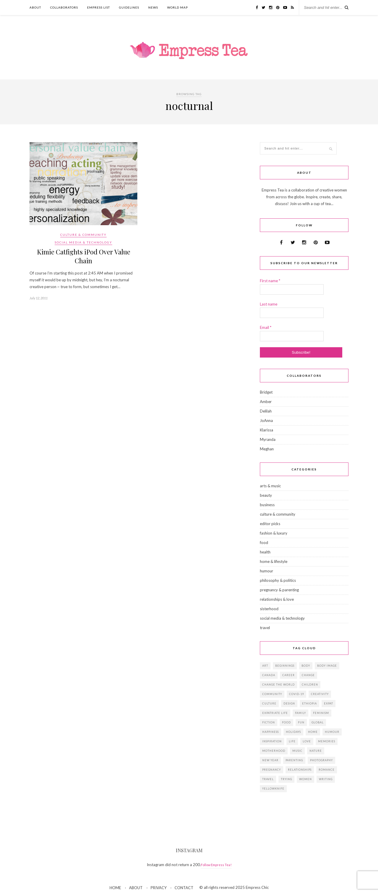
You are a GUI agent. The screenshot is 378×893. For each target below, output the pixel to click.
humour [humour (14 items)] (332, 731)
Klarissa (266, 430)
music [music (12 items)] (297, 750)
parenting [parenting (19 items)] (294, 760)
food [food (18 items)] (286, 722)
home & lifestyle (273, 561)
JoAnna (266, 420)
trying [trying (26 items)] (286, 779)
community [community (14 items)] (272, 694)
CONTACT (184, 887)
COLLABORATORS (64, 7)
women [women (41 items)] (305, 779)
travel (265, 627)
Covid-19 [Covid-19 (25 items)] (296, 694)
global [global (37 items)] (318, 722)
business (267, 504)
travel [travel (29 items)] (268, 779)
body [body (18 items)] (306, 665)
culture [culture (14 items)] (269, 703)
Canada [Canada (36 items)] (268, 675)
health (265, 552)
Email (265, 327)
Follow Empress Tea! (216, 865)
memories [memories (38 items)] (326, 741)
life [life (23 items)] (292, 741)
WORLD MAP (177, 7)
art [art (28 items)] (265, 665)
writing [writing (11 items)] (326, 779)
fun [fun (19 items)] (301, 722)
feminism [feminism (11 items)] (321, 713)
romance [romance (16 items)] (327, 769)
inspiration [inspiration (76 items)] (272, 741)
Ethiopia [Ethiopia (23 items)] (309, 703)
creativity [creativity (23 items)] (320, 694)
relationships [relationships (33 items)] (300, 769)
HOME (115, 887)
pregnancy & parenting (279, 589)
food (264, 542)
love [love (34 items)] (307, 741)
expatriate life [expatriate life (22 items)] (275, 713)
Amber (266, 401)
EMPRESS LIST (98, 7)
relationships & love (277, 599)
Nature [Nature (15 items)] (315, 750)
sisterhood (269, 608)
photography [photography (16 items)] (321, 760)
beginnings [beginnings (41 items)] (284, 665)
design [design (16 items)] (289, 703)
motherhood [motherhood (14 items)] (273, 750)
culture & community (83, 234)
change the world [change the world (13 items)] (278, 684)
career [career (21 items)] (288, 675)
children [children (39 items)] (310, 684)
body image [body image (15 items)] (327, 665)
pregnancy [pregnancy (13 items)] (271, 769)
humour (266, 571)
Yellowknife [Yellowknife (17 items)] (273, 788)
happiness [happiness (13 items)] (270, 731)
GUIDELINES (129, 7)
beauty (266, 495)
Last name (268, 304)
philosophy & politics (278, 580)
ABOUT (35, 7)
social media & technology (83, 242)
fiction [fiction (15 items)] (268, 722)
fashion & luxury (273, 533)
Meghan (267, 449)
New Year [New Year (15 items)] (270, 760)
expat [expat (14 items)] (328, 703)
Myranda (268, 439)
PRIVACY (159, 887)
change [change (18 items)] (308, 675)
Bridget (266, 392)
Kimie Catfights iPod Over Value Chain (83, 256)
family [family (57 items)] (300, 713)
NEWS (153, 7)
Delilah (266, 411)
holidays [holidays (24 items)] (293, 731)
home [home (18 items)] (313, 731)
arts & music (270, 485)
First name (270, 280)
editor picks (270, 523)
